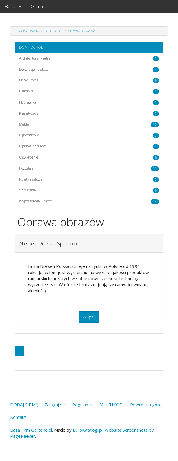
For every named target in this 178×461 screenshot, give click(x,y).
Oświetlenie (28, 157)
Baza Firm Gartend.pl (31, 6)
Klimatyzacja (28, 113)
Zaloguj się (55, 404)
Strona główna (27, 31)
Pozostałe (26, 168)
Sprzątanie (27, 190)
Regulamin (82, 404)
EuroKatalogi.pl (88, 430)
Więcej (89, 317)
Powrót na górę (145, 404)
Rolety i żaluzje (31, 179)
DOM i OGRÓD (53, 31)
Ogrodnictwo (29, 135)
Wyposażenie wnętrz (35, 201)
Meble (24, 124)
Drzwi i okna (28, 80)
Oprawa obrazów (81, 31)
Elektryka (26, 91)
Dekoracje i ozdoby (34, 69)
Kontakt (18, 417)
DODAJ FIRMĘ (24, 404)
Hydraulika (27, 102)
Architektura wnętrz (34, 58)
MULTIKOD (111, 404)
